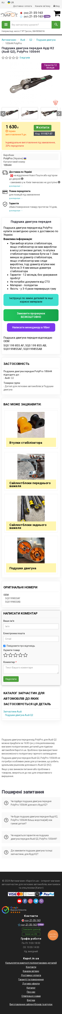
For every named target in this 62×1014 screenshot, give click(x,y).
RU (3, 2)
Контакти (31, 967)
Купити (42, 127)
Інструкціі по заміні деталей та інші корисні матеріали (31, 300)
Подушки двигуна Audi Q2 (19, 715)
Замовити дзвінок (31, 929)
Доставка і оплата (22, 6)
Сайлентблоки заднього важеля (27, 526)
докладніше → (16, 186)
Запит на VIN (31, 934)
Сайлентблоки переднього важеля (30, 484)
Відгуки (31, 1000)
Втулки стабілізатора (25, 443)
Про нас (31, 992)
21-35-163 (31, 12)
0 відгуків (25, 57)
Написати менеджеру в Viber (31, 327)
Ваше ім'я (8, 621)
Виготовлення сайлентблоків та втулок (31, 1004)
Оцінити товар (11, 650)
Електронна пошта (14, 633)
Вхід (56, 6)
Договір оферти (31, 983)
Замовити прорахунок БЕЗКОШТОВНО (31, 315)
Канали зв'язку (42, 6)
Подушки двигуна (22, 568)
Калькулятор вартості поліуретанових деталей (31, 963)
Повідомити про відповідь (19, 646)
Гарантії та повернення (31, 979)
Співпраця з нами (31, 996)
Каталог (31, 987)
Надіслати (11, 679)
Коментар (9, 662)
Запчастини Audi (12, 711)
